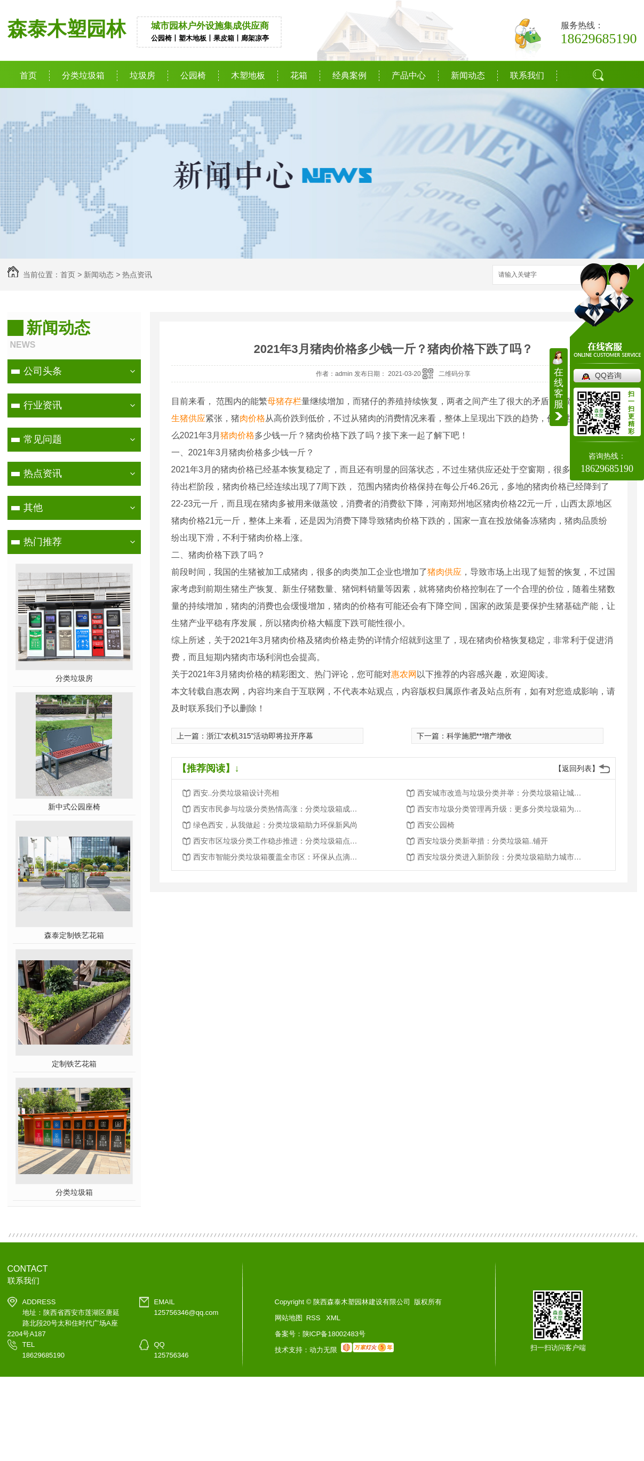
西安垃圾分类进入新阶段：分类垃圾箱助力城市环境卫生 (502, 857)
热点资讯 (137, 274)
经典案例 (349, 75)
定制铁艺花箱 (74, 1063)
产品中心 (409, 75)
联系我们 (527, 75)
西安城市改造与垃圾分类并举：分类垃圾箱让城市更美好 (502, 793)
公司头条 (42, 371)
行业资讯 (42, 405)
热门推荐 (42, 541)
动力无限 (323, 1350)
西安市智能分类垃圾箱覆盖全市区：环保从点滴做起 (278, 857)
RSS (314, 1318)
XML (333, 1318)
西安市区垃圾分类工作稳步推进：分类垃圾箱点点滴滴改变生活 (278, 841)
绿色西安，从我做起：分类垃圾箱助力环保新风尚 (275, 825)
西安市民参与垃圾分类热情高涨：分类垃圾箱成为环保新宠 (278, 809)
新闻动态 (468, 75)
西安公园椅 (436, 825)
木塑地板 (248, 75)
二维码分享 (455, 374)
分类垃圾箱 (83, 75)
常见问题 (42, 439)
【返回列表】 (576, 768)
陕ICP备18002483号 (334, 1334)
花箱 (298, 75)
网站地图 (289, 1318)
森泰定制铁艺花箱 (74, 935)
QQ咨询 (608, 375)
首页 (28, 75)
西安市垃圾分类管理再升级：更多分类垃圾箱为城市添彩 (502, 809)
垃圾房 (142, 75)
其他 (33, 507)
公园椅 (193, 75)
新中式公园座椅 (74, 806)
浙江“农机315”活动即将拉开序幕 (260, 736)
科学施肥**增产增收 (479, 736)
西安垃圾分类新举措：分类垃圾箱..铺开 (482, 841)
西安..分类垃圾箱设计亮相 (236, 793)
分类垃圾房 (74, 678)
